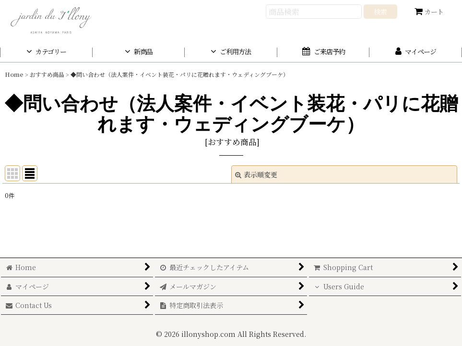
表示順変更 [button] (256, 174)
